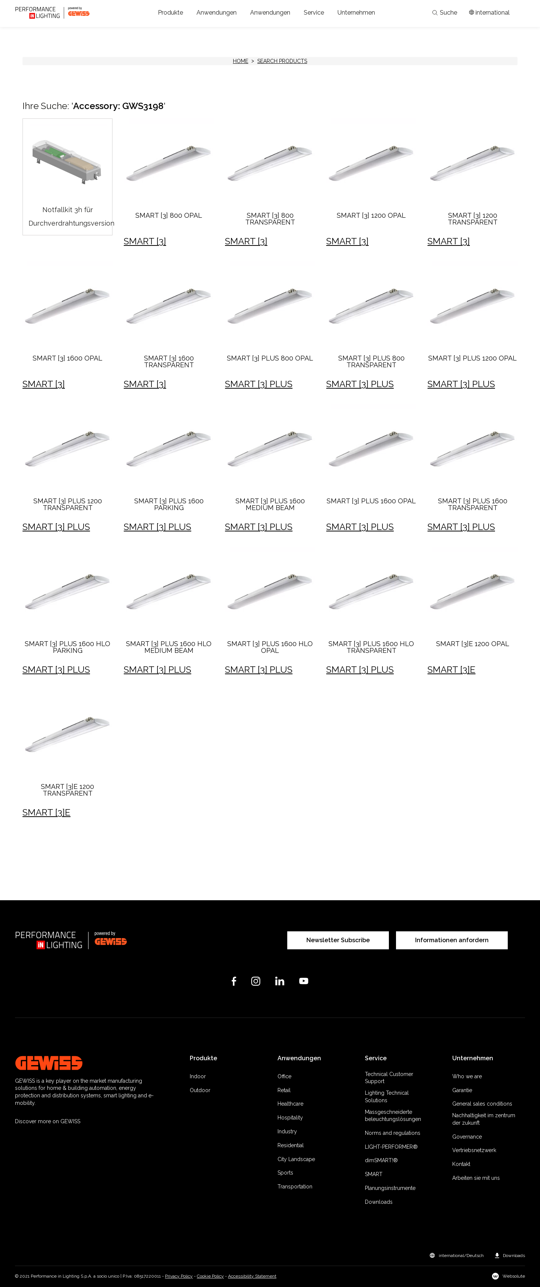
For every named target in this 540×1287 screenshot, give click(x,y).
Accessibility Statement (252, 1276)
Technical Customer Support (389, 1078)
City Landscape (296, 1159)
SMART (373, 1174)
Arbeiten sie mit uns (476, 1178)
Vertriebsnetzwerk (474, 1150)
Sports (285, 1173)
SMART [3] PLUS (258, 384)
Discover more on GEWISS (47, 1121)
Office (284, 1076)
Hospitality (290, 1118)
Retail (284, 1090)
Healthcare (290, 1104)
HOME (240, 61)
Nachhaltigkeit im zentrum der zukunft (483, 1119)
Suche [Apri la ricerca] (444, 12)
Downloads (379, 1202)
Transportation (295, 1187)
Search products (282, 61)
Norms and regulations (392, 1133)
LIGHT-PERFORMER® (391, 1147)
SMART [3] (145, 241)
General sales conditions (482, 1104)
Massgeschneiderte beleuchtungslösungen (393, 1115)
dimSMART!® (381, 1160)
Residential (291, 1145)
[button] (170, 13)
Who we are (467, 1076)
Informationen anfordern (452, 940)
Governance (467, 1137)
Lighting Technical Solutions (387, 1096)
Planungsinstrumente (390, 1188)
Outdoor (200, 1090)
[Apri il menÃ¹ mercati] (489, 13)
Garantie (462, 1090)
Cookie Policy (210, 1276)
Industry (287, 1131)
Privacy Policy (179, 1276)
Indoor (198, 1076)
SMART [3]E (452, 669)
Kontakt (461, 1164)
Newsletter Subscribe (338, 940)
